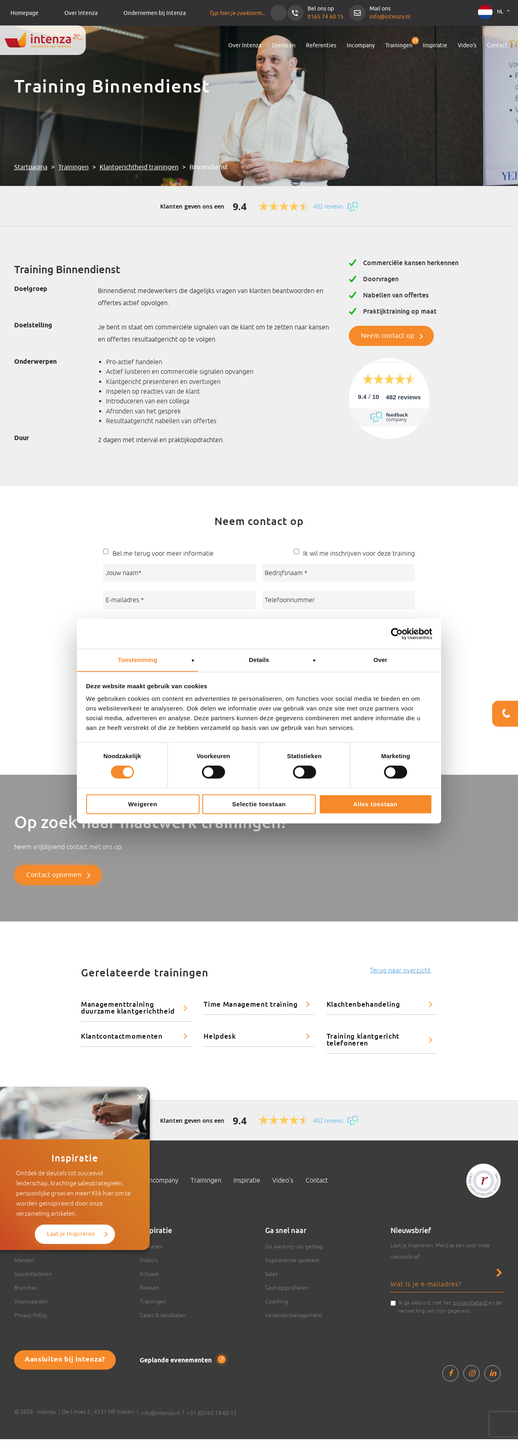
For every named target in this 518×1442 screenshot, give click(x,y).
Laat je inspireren (71, 1203)
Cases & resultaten (163, 1318)
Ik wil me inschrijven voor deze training (359, 553)
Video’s (467, 45)
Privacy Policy (30, 1318)
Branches (25, 1290)
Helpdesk (220, 1039)
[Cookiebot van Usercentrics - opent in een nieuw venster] (396, 633)
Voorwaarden (31, 1304)
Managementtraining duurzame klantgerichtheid (128, 1010)
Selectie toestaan (259, 804)
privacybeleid (470, 1305)
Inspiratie (435, 45)
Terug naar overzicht (400, 973)
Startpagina (30, 167)
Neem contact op (387, 336)
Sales (271, 1277)
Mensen (24, 1263)
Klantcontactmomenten (122, 1039)
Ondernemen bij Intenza (154, 13)
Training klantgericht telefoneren (363, 1042)
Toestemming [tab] (137, 659)
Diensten (283, 45)
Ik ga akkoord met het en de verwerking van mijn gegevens (450, 1309)
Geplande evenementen (182, 1363)
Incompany (361, 45)
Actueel (149, 1277)
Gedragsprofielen (287, 1290)
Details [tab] (259, 659)
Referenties (321, 45)
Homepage (24, 13)
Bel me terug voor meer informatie (163, 553)
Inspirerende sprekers (292, 1263)
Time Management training (250, 1007)
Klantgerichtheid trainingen (139, 167)
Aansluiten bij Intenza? (61, 1362)
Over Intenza (81, 13)
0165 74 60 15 (326, 16)
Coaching (276, 1304)
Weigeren (142, 804)
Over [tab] (381, 659)
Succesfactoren (33, 1277)
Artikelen (151, 1249)
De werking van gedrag (294, 1249)
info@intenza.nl (389, 16)
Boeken (149, 1290)
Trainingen (398, 45)
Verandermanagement (293, 1318)
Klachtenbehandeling (363, 1007)
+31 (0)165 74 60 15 (212, 1415)
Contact (497, 45)
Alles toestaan (375, 804)
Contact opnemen (54, 878)
